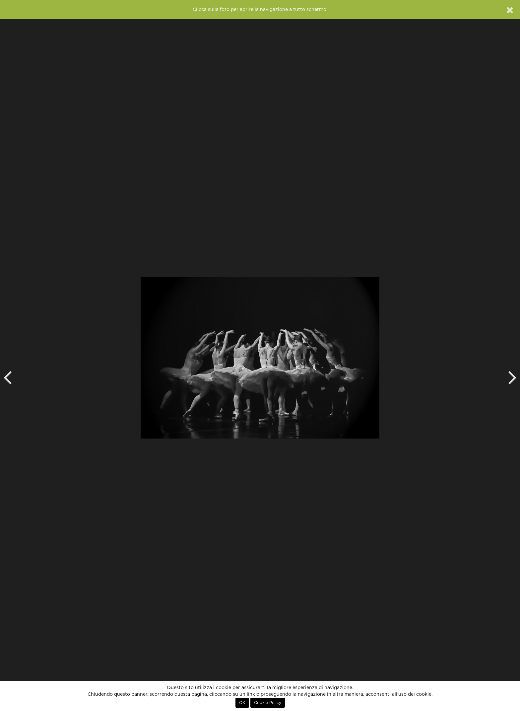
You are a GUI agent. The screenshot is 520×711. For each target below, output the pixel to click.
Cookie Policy (267, 703)
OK (242, 703)
